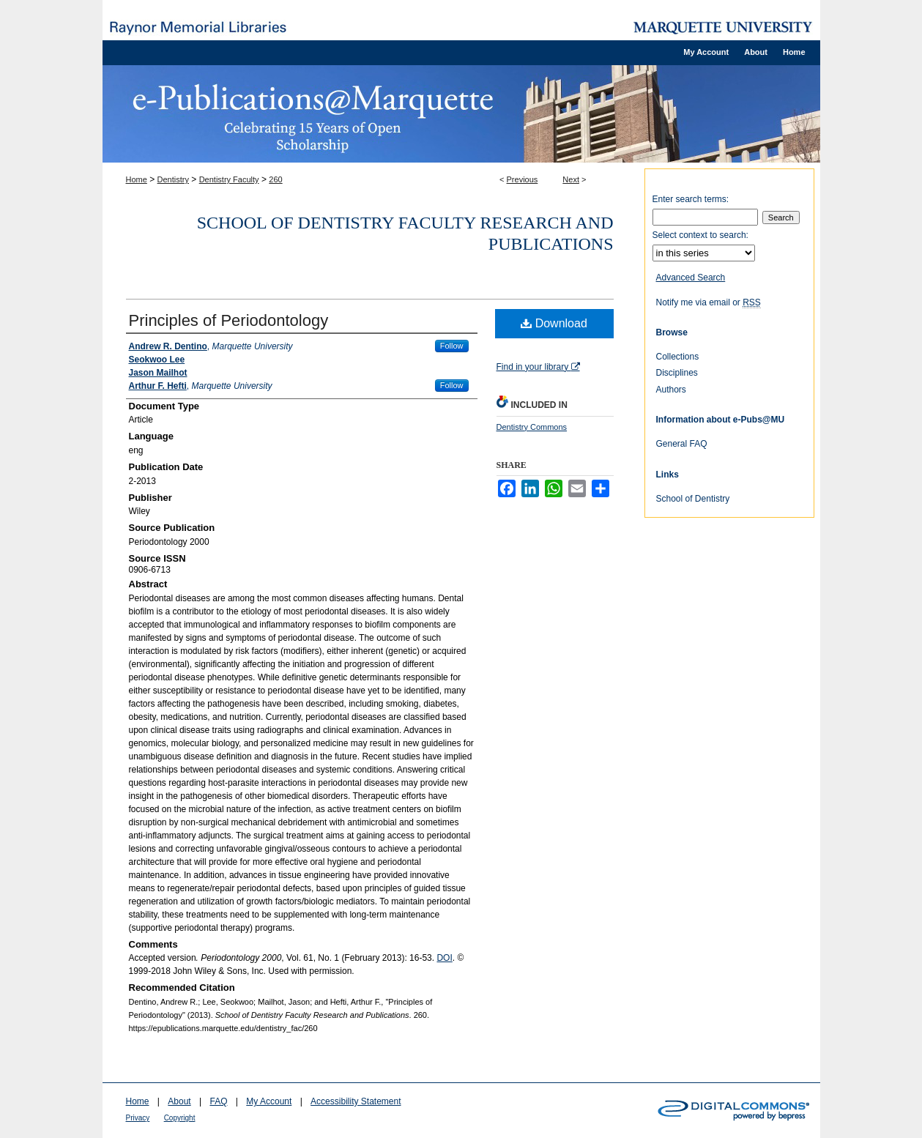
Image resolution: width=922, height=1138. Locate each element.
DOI (444, 958)
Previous (522, 179)
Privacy (138, 1118)
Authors (671, 389)
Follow (452, 345)
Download (554, 323)
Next (570, 179)
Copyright (180, 1118)
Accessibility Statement (356, 1101)
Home (136, 179)
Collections (677, 357)
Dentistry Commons (532, 427)
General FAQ (681, 444)
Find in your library (538, 367)
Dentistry (173, 179)
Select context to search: (700, 235)
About (179, 1101)
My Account (268, 1101)
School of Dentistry (693, 499)
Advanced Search (691, 277)
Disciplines (677, 373)
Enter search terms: (691, 199)
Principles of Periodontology (229, 320)
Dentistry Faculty (229, 179)
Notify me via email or (708, 302)
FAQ (218, 1101)
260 (275, 179)
